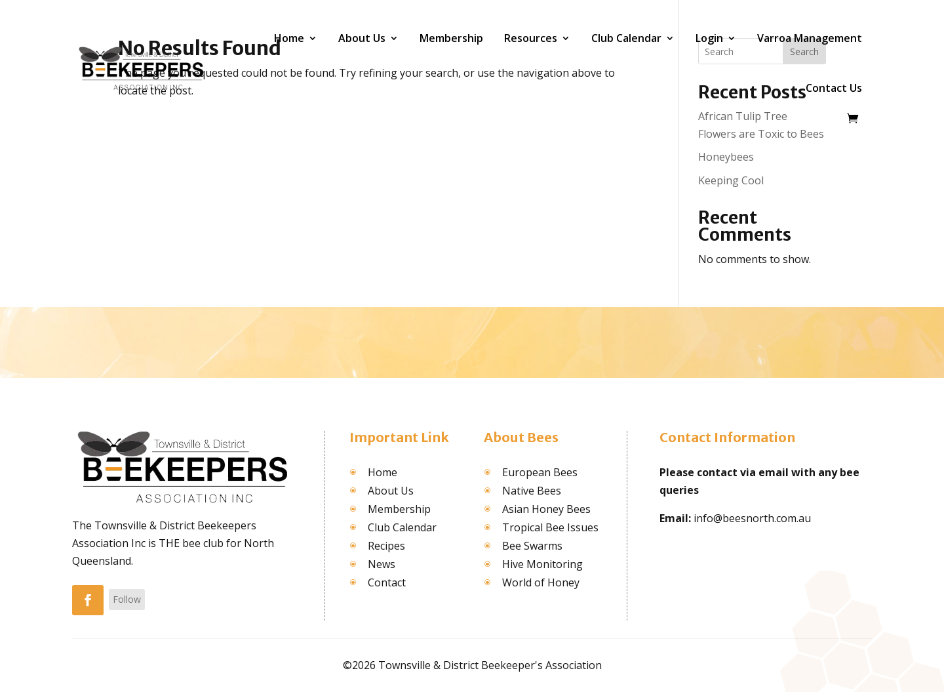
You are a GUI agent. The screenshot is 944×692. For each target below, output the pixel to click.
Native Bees (531, 490)
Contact (387, 582)
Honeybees (726, 157)
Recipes (386, 546)
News (381, 564)
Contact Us (834, 88)
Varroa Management (809, 38)
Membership (451, 38)
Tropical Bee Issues (550, 527)
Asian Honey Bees (546, 509)
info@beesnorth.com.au (752, 518)
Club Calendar (626, 38)
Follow (127, 599)
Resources (530, 38)
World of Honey (541, 582)
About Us (361, 38)
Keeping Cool (731, 180)
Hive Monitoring (542, 564)
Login (709, 38)
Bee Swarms (532, 546)
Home (289, 38)
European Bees (540, 472)
